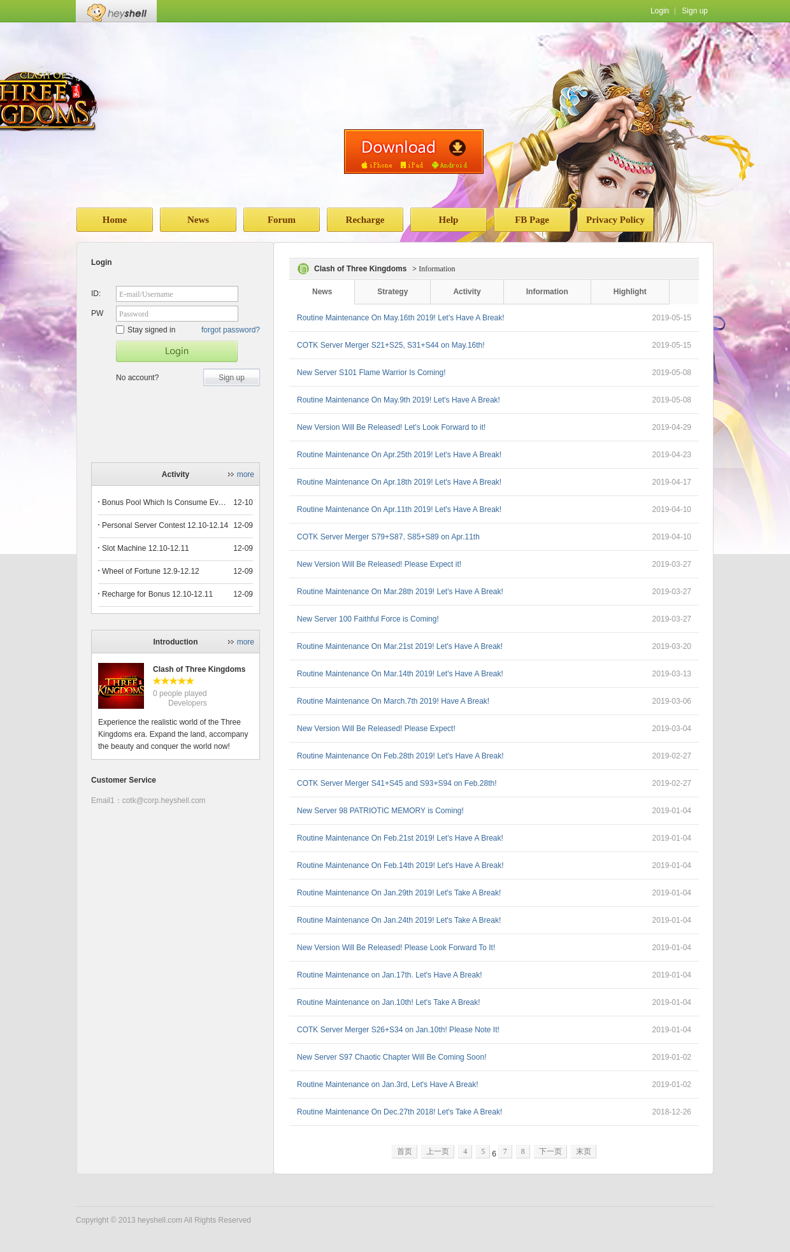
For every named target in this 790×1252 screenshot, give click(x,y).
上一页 (437, 1151)
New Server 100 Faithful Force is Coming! (368, 619)
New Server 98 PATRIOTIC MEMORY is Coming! (380, 810)
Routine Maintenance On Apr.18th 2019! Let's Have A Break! (399, 482)
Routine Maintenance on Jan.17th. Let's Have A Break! (389, 975)
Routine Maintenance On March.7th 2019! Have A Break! (393, 701)
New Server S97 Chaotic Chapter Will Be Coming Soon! (391, 1057)
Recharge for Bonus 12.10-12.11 (157, 594)
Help (449, 220)
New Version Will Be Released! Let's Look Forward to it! (391, 427)
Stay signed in (145, 329)
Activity (466, 291)
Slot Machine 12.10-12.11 (145, 548)
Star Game (177, 351)
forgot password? (230, 329)
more (245, 474)
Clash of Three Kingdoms (199, 669)
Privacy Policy (615, 220)
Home (115, 220)
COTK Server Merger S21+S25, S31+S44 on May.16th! (391, 345)
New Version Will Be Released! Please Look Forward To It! (396, 947)
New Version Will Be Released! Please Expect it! (379, 564)
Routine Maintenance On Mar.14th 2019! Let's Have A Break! (400, 673)
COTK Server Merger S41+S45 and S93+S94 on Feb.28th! (397, 783)
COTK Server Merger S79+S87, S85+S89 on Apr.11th (388, 536)
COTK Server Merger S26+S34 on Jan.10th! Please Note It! (398, 1029)
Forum (282, 220)
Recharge (365, 220)
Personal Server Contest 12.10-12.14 (165, 525)
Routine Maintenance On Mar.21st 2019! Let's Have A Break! (400, 646)
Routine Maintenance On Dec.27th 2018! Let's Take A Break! (399, 1111)
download (414, 151)
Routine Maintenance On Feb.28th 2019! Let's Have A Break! (400, 755)
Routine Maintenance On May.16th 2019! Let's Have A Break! (401, 317)
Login (659, 10)
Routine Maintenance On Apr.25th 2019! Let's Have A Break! (399, 454)
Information (547, 291)
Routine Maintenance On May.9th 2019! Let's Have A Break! (398, 399)
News (198, 220)
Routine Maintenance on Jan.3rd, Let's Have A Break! (387, 1084)
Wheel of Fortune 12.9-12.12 (150, 571)
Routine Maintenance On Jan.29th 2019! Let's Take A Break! (399, 892)
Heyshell (116, 11)
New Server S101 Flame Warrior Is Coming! (371, 372)
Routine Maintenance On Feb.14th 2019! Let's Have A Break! (400, 865)
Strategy (392, 291)
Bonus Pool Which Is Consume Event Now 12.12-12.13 (165, 502)
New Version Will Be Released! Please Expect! (376, 728)
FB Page (532, 220)
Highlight (630, 291)
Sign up (695, 10)
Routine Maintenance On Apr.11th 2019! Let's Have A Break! (399, 509)
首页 (404, 1151)
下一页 (550, 1151)
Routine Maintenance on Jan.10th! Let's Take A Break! (388, 1002)
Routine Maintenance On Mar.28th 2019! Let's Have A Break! (400, 591)
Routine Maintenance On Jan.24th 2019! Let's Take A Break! (399, 920)
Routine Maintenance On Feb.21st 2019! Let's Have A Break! (400, 838)
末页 (583, 1151)
